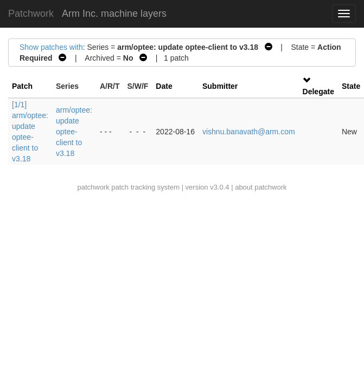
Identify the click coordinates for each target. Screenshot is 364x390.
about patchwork (260, 187)
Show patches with (51, 47)
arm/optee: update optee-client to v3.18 (74, 132)
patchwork (93, 187)
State (351, 86)
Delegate (318, 91)
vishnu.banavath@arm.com (248, 131)
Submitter (220, 86)
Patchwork (31, 13)
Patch (22, 86)
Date (164, 86)
